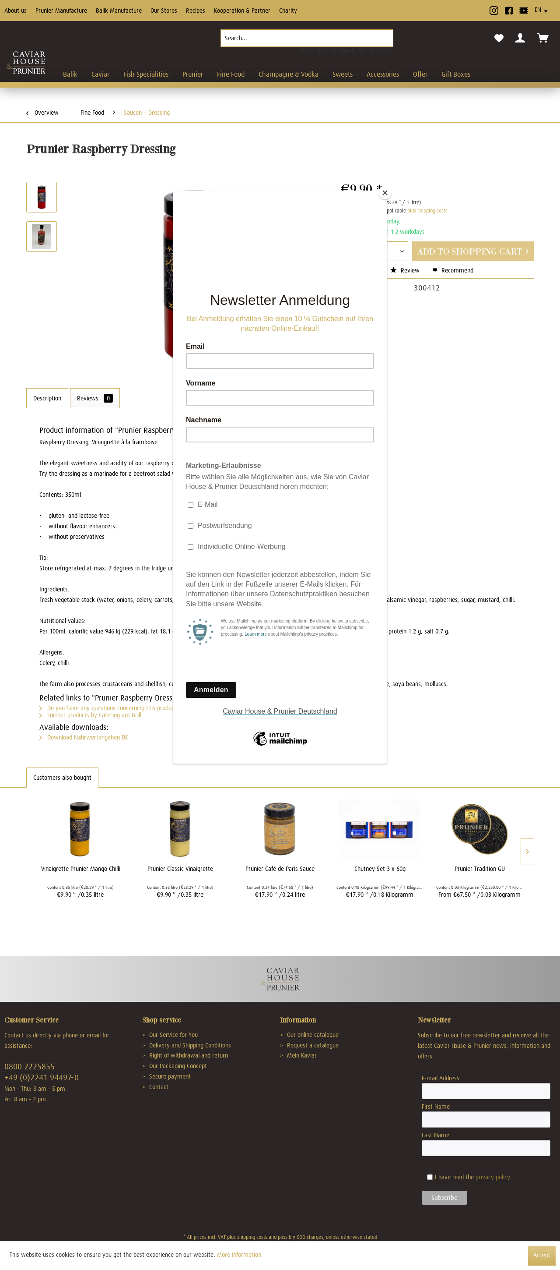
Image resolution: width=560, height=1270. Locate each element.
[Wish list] (499, 38)
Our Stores (163, 10)
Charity (288, 10)
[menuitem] (306, 41)
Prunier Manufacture (61, 10)
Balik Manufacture (119, 10)
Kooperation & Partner (242, 10)
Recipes (195, 10)
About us (15, 10)
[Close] (385, 192)
